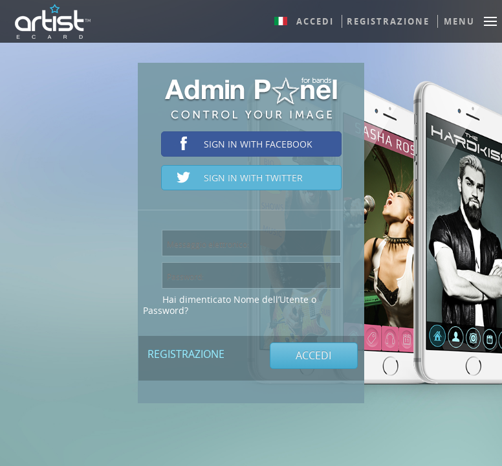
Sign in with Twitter (253, 178)
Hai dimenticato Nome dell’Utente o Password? (229, 304)
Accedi (315, 21)
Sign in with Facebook (258, 144)
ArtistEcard (52, 21)
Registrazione (388, 21)
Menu (459, 21)
